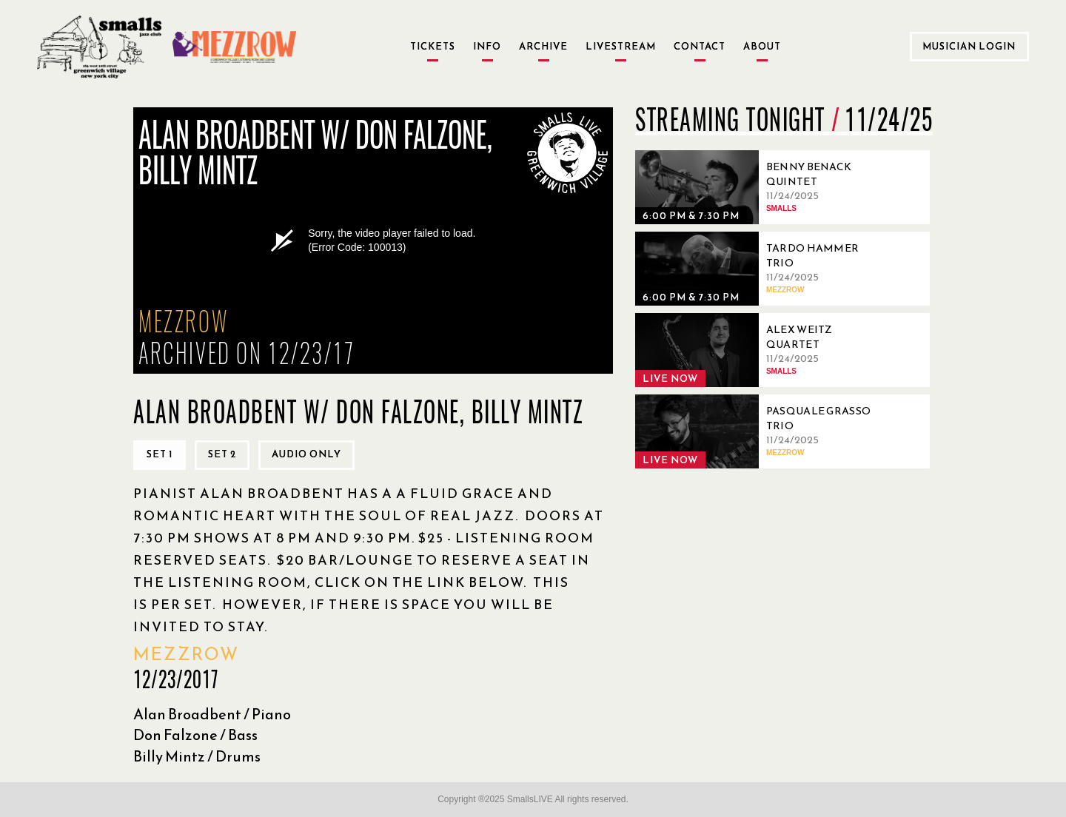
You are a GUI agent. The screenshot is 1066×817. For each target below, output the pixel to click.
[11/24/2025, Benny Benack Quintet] (761, 187)
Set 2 (222, 454)
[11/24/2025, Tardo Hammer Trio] (761, 269)
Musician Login (969, 46)
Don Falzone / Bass (195, 735)
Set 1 (159, 454)
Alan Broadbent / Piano (212, 714)
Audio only (306, 454)
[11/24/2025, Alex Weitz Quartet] (761, 350)
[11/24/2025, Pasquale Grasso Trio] (761, 431)
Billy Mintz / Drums (197, 756)
